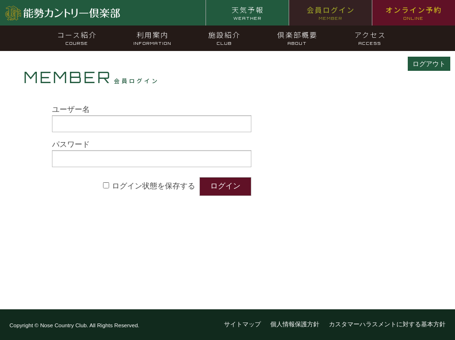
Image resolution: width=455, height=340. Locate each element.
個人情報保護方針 (294, 324)
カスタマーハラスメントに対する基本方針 (387, 324)
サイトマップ (242, 324)
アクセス (370, 38)
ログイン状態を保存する (153, 186)
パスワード (71, 144)
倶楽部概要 (297, 38)
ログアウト (429, 64)
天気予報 (248, 13)
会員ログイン (331, 13)
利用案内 (153, 38)
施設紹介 (224, 38)
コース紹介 (77, 38)
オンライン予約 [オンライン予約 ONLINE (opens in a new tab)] (414, 13)
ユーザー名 (71, 109)
